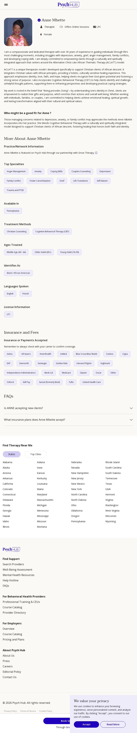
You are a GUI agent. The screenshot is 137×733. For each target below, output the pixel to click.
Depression (105, 171)
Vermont (110, 494)
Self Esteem (102, 180)
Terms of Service (28, 711)
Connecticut (9, 494)
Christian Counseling (16, 231)
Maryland (42, 494)
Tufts (71, 382)
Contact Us (9, 677)
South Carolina (113, 467)
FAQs (6, 586)
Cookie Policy (45, 711)
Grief (62, 180)
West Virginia (112, 510)
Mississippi (43, 516)
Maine (40, 489)
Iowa (39, 467)
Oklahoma (76, 510)
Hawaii (6, 516)
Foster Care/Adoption (40, 180)
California (8, 483)
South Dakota (113, 473)
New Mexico (78, 483)
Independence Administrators (21, 372)
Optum (83, 372)
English (10, 293)
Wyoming (110, 521)
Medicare (66, 372)
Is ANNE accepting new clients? (23, 408)
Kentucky (42, 478)
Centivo (109, 353)
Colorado (8, 489)
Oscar (98, 372)
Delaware (8, 499)
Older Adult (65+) (43, 252)
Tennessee (111, 478)
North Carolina (79, 494)
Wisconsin (110, 516)
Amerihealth (45, 353)
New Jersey (77, 478)
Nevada (75, 467)
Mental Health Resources (18, 575)
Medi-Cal (48, 372)
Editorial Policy (12, 672)
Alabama (7, 462)
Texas (108, 483)
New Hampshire (80, 473)
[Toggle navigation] (6, 4)
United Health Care (92, 382)
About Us (8, 655)
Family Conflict (14, 180)
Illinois (6, 526)
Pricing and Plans (13, 639)
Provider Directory (14, 612)
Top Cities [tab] (35, 454)
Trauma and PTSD (15, 190)
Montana (42, 526)
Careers (8, 666)
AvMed (63, 353)
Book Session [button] (68, 720)
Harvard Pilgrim (84, 363)
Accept (86, 724)
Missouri (41, 521)
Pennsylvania (13, 210)
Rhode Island (112, 462)
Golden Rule (61, 363)
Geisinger (42, 363)
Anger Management (16, 171)
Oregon (75, 516)
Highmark (105, 363)
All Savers (26, 353)
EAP (8, 363)
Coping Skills (56, 171)
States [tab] (11, 454)
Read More (113, 724)
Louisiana (42, 483)
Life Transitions (80, 180)
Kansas (41, 473)
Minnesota (43, 510)
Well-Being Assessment (17, 569)
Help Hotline (10, 580)
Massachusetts (45, 499)
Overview (8, 629)
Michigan (42, 505)
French (25, 293)
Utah (108, 489)
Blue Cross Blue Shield (86, 353)
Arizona (7, 473)
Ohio (73, 505)
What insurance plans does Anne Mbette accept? (34, 419)
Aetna (9, 353)
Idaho (6, 521)
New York (76, 489)
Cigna (125, 353)
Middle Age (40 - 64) (16, 252)
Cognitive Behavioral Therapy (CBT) (52, 231)
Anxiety (38, 171)
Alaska (6, 467)
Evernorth (24, 363)
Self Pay (26, 382)
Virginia (109, 499)
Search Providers (13, 564)
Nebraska (76, 462)
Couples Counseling (81, 171)
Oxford (10, 382)
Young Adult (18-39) (69, 252)
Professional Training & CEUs (21, 602)
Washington (111, 505)
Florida (6, 505)
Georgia (7, 510)
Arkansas (8, 478)
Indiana (41, 462)
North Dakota (78, 499)
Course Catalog (12, 607)
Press (6, 661)
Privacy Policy (10, 711)
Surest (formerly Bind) (49, 382)
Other (113, 372)
